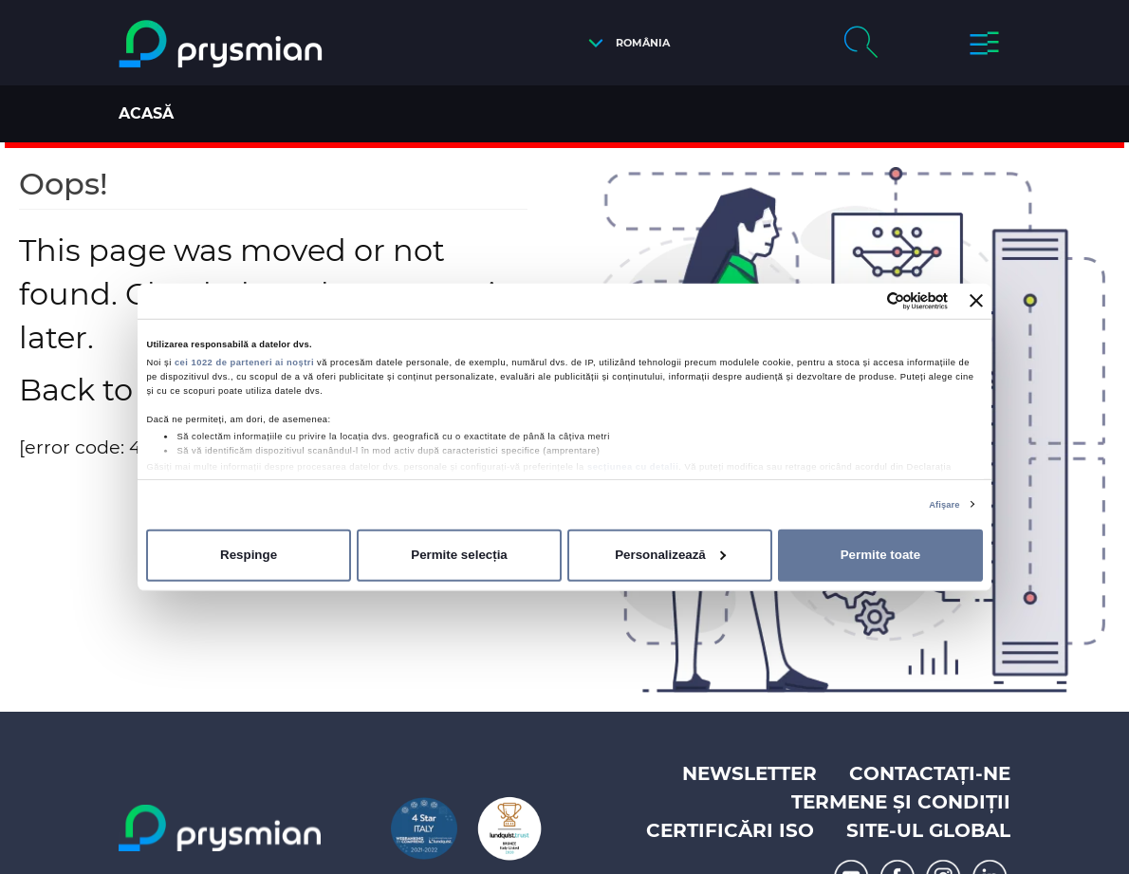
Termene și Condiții (900, 801)
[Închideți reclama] (976, 300)
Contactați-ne (929, 773)
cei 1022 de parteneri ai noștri (244, 362)
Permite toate (880, 555)
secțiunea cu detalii (632, 467)
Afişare (944, 505)
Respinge (248, 555)
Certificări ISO (730, 830)
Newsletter (749, 773)
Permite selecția (459, 555)
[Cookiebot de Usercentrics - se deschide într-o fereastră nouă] (865, 301)
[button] (624, 43)
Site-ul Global (928, 830)
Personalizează (670, 555)
